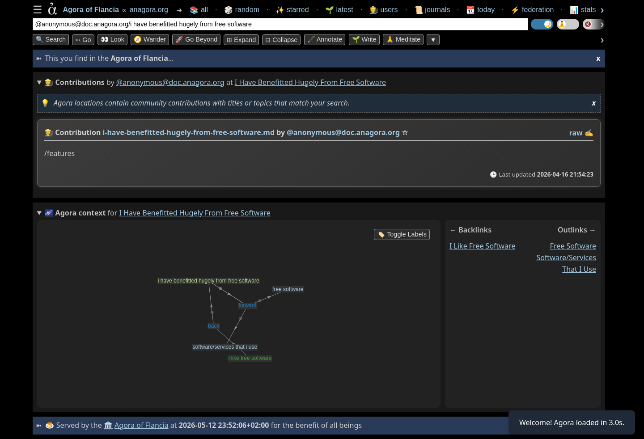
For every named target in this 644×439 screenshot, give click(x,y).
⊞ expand (241, 39)
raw (575, 133)
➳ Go (83, 39)
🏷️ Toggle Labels (402, 234)
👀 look (112, 39)
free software (573, 246)
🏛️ (108, 425)
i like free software (482, 246)
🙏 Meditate (403, 39)
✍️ (589, 133)
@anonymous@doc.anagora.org (170, 82)
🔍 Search (51, 39)
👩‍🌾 (48, 132)
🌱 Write (364, 39)
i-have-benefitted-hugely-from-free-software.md (188, 132)
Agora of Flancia (141, 425)
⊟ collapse (281, 39)
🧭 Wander (150, 39)
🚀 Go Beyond (196, 39)
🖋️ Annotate (325, 39)
